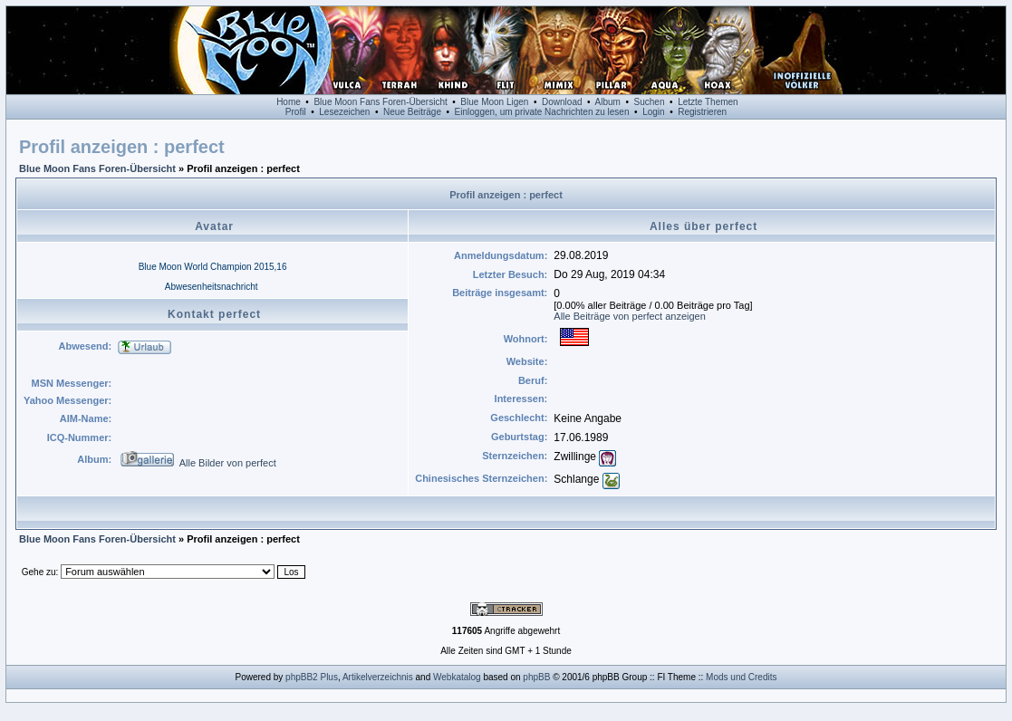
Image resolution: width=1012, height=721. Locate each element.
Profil (295, 112)
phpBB (536, 677)
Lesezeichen (344, 112)
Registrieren (702, 112)
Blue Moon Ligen (494, 102)
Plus (328, 677)
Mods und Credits (741, 677)
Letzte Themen (708, 102)
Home (288, 102)
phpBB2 (301, 677)
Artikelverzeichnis (377, 677)
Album (608, 102)
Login (653, 112)
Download (562, 102)
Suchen (649, 102)
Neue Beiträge (412, 112)
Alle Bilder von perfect (227, 462)
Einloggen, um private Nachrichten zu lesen (542, 112)
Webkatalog (457, 677)
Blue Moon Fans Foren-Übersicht (380, 102)
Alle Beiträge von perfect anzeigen (630, 316)
